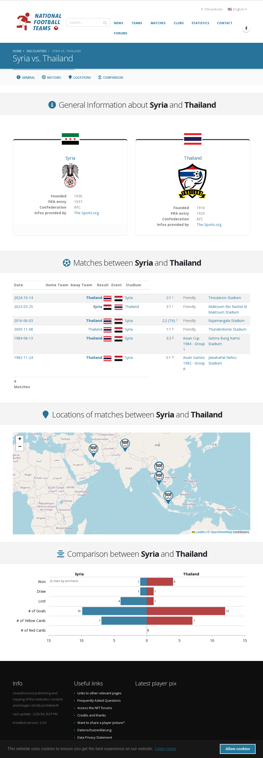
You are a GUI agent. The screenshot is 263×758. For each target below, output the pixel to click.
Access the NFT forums (94, 681)
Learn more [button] (165, 749)
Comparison (110, 77)
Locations (79, 77)
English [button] (237, 9)
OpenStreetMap (221, 505)
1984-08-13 (23, 338)
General (25, 77)
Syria (70, 158)
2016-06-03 (23, 315)
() (113, 315)
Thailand (192, 158)
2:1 (112, 297)
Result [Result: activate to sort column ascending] (113, 284)
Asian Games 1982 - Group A (147, 346)
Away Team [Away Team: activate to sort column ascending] (88, 284)
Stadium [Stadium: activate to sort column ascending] (182, 284)
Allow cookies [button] (237, 749)
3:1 (112, 306)
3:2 (112, 338)
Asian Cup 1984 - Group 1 (144, 338)
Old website (212, 9)
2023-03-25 (23, 306)
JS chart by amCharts (64, 554)
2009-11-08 (23, 329)
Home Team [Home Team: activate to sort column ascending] (63, 284)
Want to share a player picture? (101, 696)
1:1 (112, 329)
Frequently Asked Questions (99, 673)
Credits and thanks (91, 688)
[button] (125, 418)
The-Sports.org (86, 212)
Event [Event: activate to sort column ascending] (128, 284)
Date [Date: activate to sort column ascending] (18, 284)
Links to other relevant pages (99, 666)
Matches (51, 77)
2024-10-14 (23, 297)
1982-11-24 (23, 346)
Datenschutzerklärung (94, 703)
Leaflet (198, 505)
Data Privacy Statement (94, 710)
